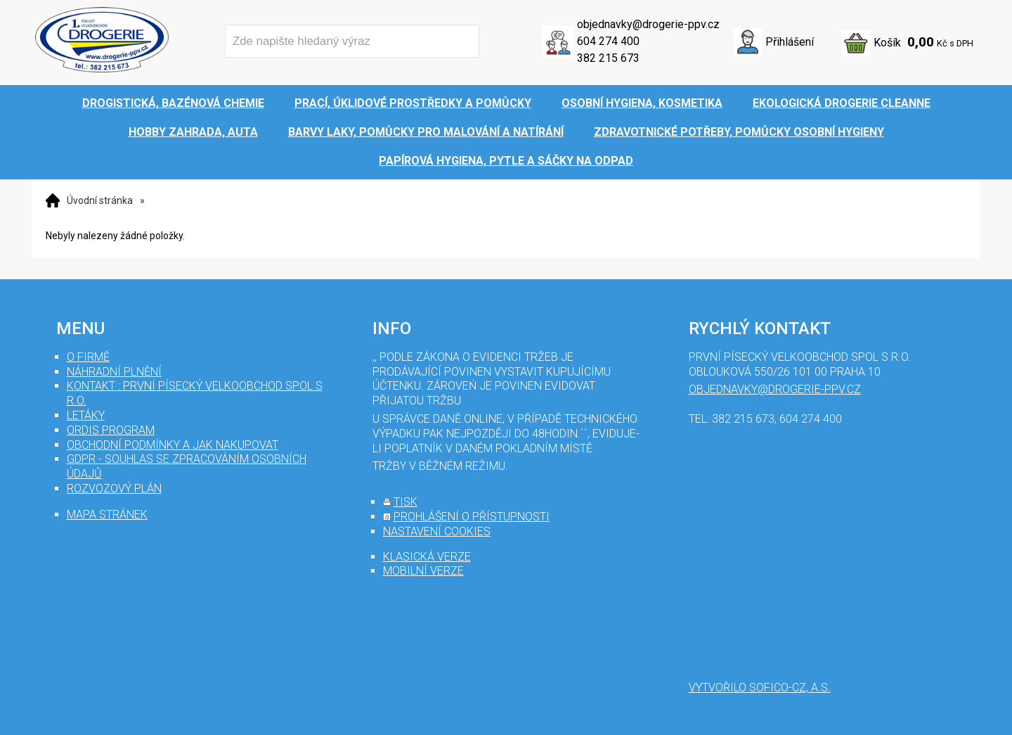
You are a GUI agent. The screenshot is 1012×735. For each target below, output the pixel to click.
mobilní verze (423, 570)
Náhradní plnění (114, 371)
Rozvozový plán (114, 488)
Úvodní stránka (100, 200)
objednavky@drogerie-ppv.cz (648, 24)
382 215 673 (608, 58)
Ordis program (111, 430)
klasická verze (427, 556)
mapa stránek (107, 514)
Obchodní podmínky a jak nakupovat (172, 445)
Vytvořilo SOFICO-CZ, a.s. (760, 687)
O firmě (88, 357)
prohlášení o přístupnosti (472, 516)
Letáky (86, 415)
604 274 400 (608, 41)
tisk (405, 502)
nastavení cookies (437, 531)
